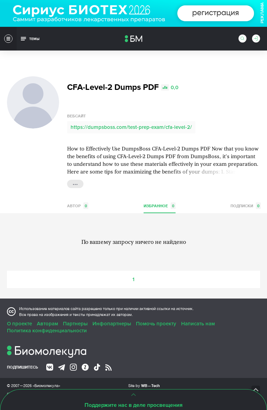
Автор (77, 205)
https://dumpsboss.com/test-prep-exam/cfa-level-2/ (131, 127)
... (75, 183)
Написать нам (198, 323)
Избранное (160, 205)
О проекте (19, 323)
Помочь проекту (156, 323)
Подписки (245, 205)
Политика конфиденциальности (47, 330)
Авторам (47, 323)
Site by (144, 385)
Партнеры (75, 323)
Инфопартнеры (111, 323)
